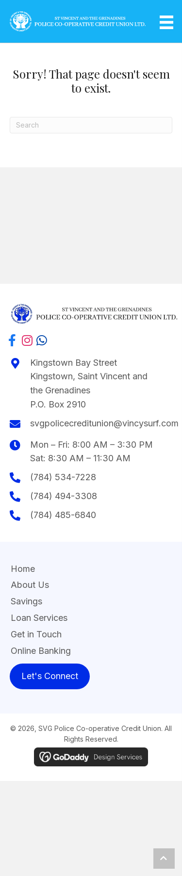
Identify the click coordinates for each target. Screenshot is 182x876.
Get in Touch (36, 634)
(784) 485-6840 (63, 515)
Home (23, 569)
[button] (12, 339)
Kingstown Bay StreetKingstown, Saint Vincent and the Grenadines (89, 376)
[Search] (91, 125)
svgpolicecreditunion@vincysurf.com (104, 423)
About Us (30, 585)
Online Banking (41, 651)
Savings (26, 601)
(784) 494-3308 (63, 496)
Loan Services (39, 618)
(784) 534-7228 (63, 477)
